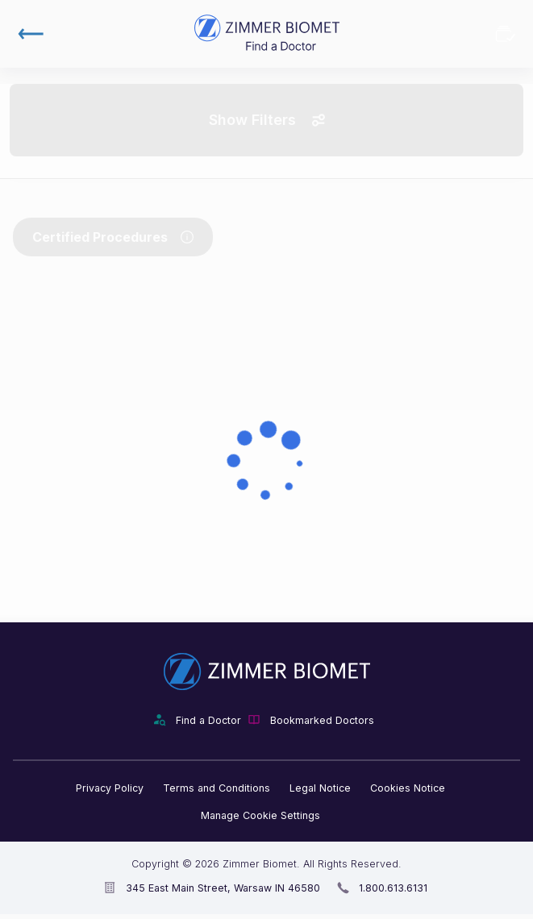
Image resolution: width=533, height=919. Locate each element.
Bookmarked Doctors (505, 34)
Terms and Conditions (216, 788)
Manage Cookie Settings (260, 815)
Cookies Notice (407, 788)
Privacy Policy (110, 788)
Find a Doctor (208, 720)
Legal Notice (320, 788)
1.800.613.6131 (393, 888)
